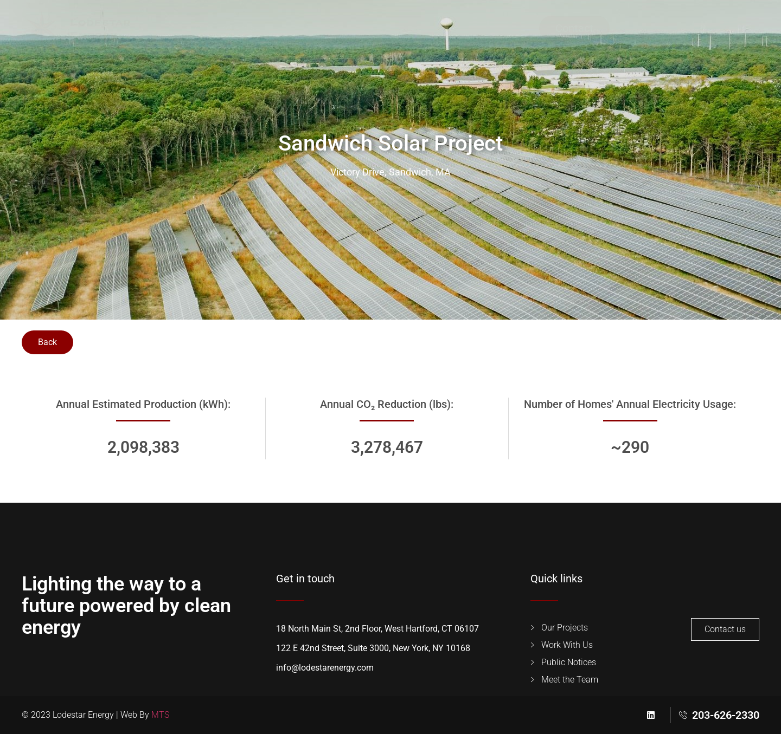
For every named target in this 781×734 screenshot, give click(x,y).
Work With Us (309, 28)
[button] (638, 28)
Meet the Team (400, 28)
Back (47, 342)
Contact (574, 28)
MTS (160, 715)
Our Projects (225, 28)
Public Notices (493, 28)
